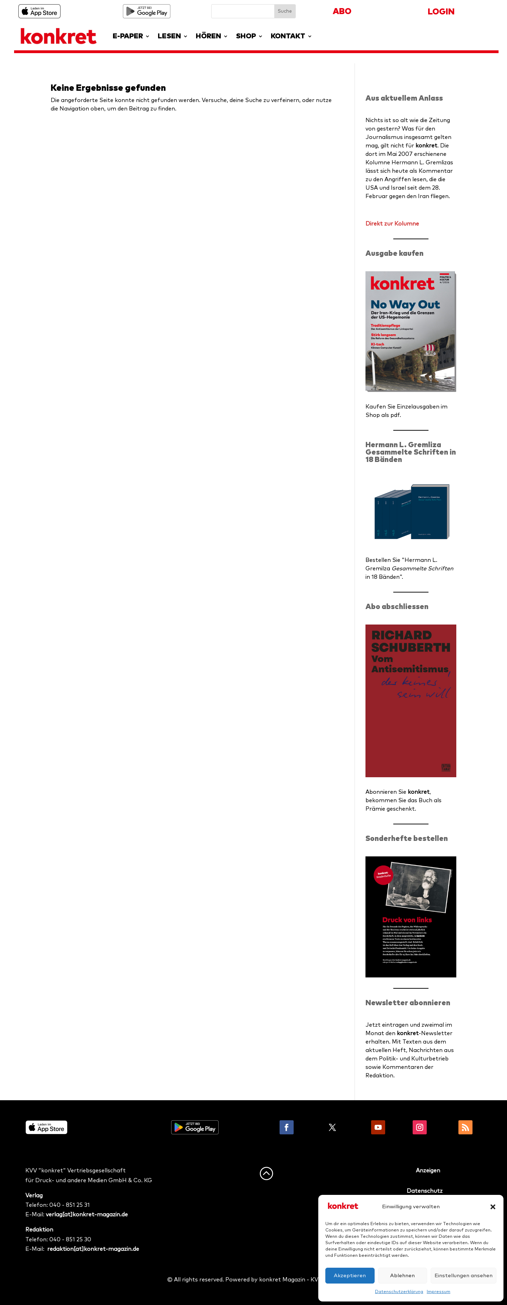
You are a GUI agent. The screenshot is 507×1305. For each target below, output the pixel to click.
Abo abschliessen (396, 606)
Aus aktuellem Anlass (404, 98)
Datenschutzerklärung (399, 1292)
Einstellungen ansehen (463, 1275)
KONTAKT (288, 36)
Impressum (438, 1292)
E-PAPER (128, 36)
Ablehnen (402, 1275)
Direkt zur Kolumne (392, 224)
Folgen (309, 1127)
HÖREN (208, 36)
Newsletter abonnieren (407, 1003)
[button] (492, 1206)
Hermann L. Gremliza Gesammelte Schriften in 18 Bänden (410, 452)
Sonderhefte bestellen (406, 838)
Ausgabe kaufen (394, 253)
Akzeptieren (350, 1275)
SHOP (246, 36)
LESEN (169, 36)
